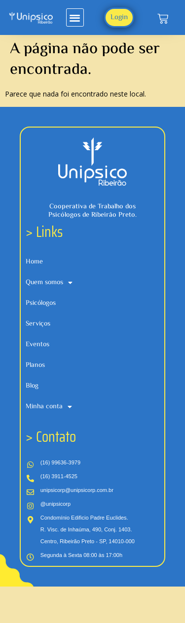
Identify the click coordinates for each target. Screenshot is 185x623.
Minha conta (49, 406)
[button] (75, 17)
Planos (35, 365)
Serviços (38, 324)
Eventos (37, 344)
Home (34, 262)
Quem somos (49, 282)
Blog (32, 386)
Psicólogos (41, 303)
